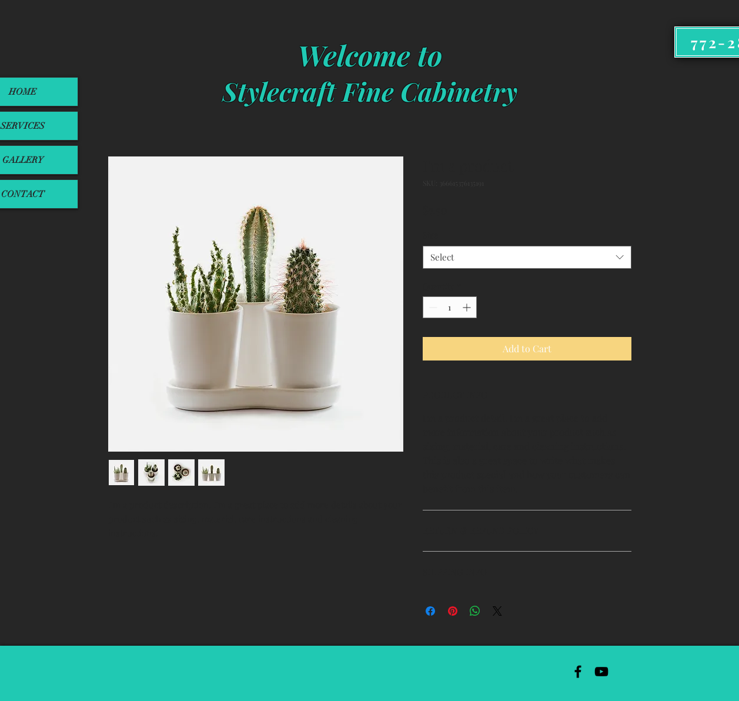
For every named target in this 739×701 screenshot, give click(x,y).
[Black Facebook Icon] (578, 671)
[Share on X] (497, 611)
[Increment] (467, 307)
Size (430, 235)
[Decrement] (431, 307)
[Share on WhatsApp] (475, 611)
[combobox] (527, 257)
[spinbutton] (449, 307)
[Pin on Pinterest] (453, 611)
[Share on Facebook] (430, 611)
